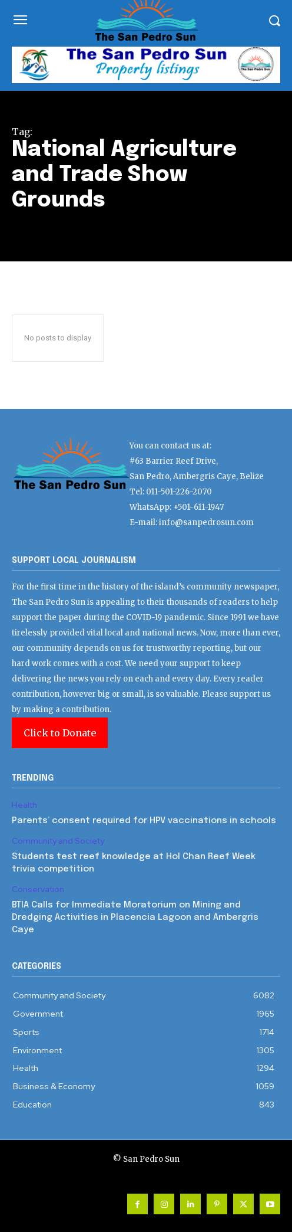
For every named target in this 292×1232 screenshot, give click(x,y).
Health (24, 805)
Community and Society (58, 841)
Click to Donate (60, 733)
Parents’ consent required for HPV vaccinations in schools (144, 820)
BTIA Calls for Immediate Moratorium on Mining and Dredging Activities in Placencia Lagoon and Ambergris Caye (135, 917)
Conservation (38, 889)
